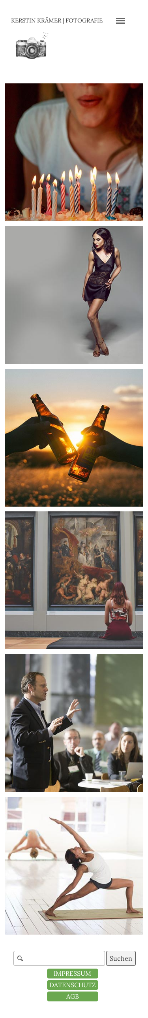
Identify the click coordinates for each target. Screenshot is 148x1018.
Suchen (121, 958)
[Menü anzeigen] (120, 20)
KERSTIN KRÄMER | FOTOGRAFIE (57, 20)
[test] (72, 996)
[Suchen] (59, 958)
